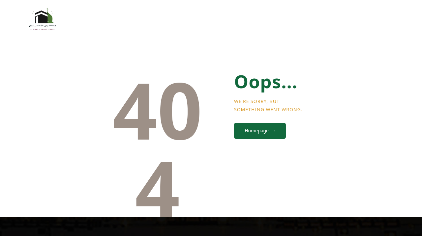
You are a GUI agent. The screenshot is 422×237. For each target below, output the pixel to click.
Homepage (257, 130)
